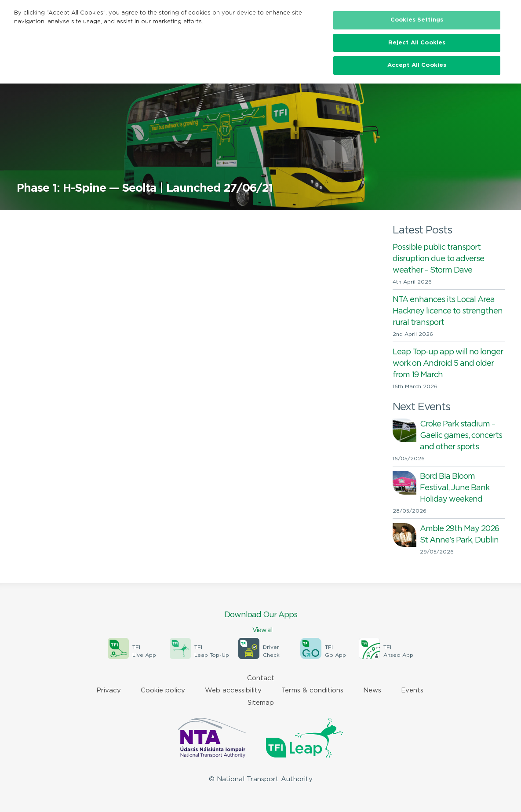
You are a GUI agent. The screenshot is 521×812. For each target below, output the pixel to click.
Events (412, 690)
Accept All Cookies (416, 65)
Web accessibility (233, 690)
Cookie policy (163, 690)
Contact (260, 678)
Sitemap (261, 703)
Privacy (108, 690)
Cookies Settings (416, 20)
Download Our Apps (261, 623)
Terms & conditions (312, 690)
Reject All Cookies (416, 42)
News (372, 690)
